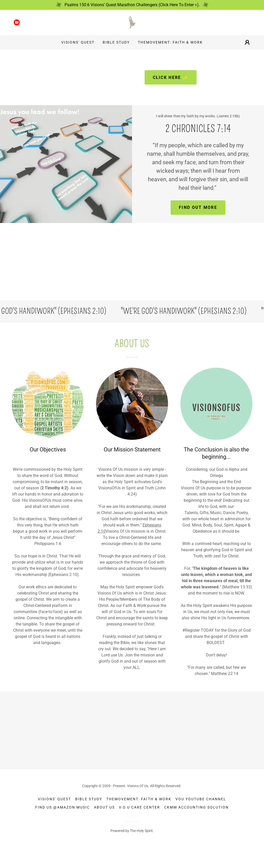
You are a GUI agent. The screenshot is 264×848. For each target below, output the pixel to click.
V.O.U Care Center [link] (139, 807)
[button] (247, 42)
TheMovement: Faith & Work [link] (170, 42)
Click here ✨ (170, 77)
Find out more (198, 207)
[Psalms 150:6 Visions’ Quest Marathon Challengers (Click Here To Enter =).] (132, 5)
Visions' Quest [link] (77, 42)
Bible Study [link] (116, 42)
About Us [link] (104, 807)
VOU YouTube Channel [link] (200, 799)
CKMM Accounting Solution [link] (196, 807)
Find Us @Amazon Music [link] (62, 807)
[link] (17, 22)
